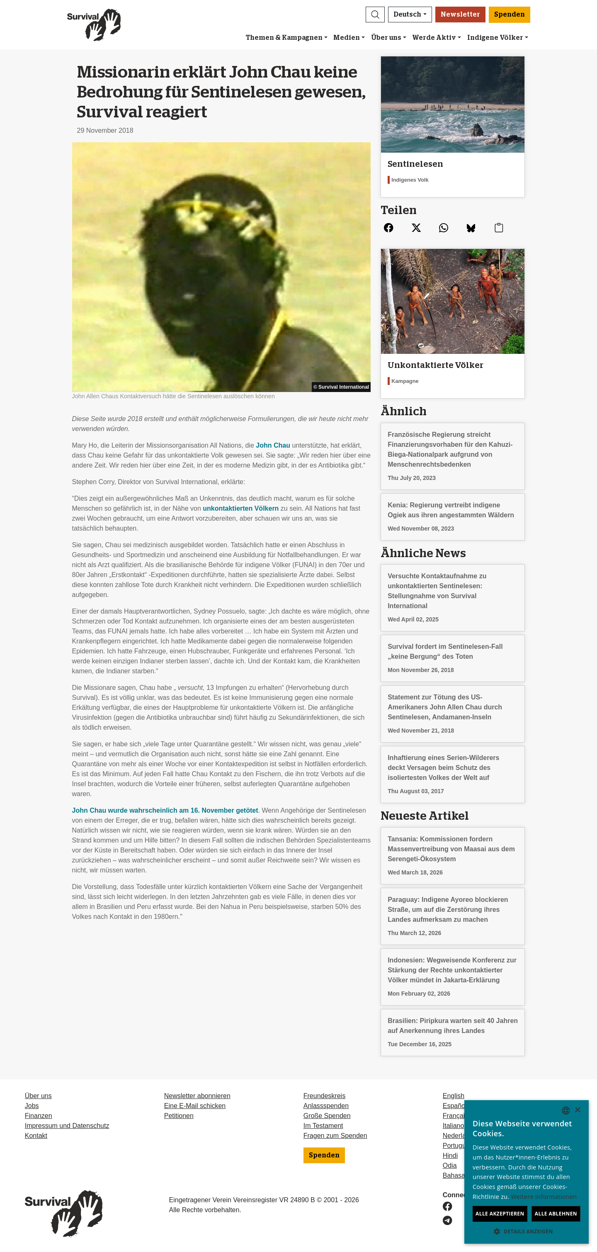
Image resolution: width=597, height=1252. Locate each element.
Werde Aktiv (434, 37)
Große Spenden (327, 1115)
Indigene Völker (495, 37)
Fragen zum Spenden (335, 1135)
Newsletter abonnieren (197, 1095)
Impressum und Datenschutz (67, 1125)
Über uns (386, 37)
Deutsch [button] (407, 14)
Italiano (453, 1125)
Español (455, 1105)
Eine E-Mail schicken (195, 1105)
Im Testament (323, 1125)
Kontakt (36, 1135)
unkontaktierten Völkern (241, 508)
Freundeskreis (324, 1095)
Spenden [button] (509, 14)
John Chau (273, 445)
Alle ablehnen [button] (556, 1213)
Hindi (450, 1155)
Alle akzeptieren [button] (500, 1213)
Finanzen (38, 1115)
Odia (450, 1165)
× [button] (577, 1110)
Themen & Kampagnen (284, 37)
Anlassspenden (326, 1105)
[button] (375, 14)
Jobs (32, 1105)
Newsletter (460, 14)
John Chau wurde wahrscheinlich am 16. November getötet (165, 810)
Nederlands (460, 1135)
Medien (346, 37)
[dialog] (526, 1172)
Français (455, 1115)
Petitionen (179, 1115)
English (453, 1095)
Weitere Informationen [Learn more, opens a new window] (544, 1197)
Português (458, 1145)
